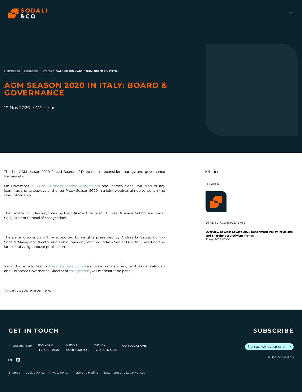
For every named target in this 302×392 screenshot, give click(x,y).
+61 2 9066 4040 (105, 350)
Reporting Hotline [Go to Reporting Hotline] (85, 372)
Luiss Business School (56, 186)
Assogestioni (89, 186)
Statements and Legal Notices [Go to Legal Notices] (124, 372)
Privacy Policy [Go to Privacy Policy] (58, 372)
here (46, 290)
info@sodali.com (20, 345)
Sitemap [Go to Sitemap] (15, 372)
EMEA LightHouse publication (39, 247)
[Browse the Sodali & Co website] (27, 13)
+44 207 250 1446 (76, 350)
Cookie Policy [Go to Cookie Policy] (35, 372)
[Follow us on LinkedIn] (10, 360)
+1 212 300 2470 (48, 350)
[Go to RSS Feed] (18, 360)
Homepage (12, 70)
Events (47, 70)
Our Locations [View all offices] (134, 345)
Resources (31, 70)
